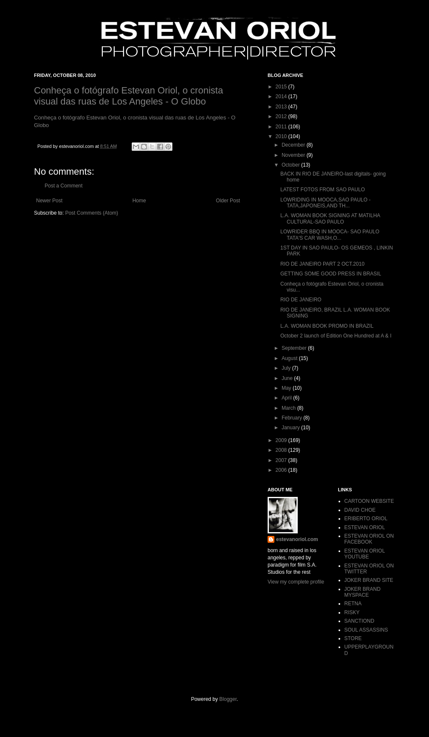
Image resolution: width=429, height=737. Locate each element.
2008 (282, 450)
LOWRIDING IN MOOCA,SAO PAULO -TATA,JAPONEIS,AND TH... (325, 203)
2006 (282, 470)
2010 (282, 136)
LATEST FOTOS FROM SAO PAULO (322, 190)
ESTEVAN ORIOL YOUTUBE (364, 554)
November (294, 155)
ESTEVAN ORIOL (364, 527)
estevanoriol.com (297, 539)
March (289, 408)
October (291, 165)
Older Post (228, 201)
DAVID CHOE (360, 510)
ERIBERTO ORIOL (366, 519)
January (291, 428)
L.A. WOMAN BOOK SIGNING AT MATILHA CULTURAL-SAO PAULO (330, 218)
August (290, 358)
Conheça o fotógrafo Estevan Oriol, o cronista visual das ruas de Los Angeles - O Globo (128, 96)
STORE (353, 638)
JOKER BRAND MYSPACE (362, 592)
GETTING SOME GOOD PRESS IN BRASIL (330, 274)
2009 (282, 440)
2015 (282, 87)
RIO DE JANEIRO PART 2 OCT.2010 (322, 264)
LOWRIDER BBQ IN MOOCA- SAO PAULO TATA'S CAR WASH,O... (329, 235)
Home (139, 201)
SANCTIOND (359, 621)
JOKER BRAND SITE (368, 580)
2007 (282, 460)
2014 (282, 96)
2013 (282, 107)
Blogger (228, 699)
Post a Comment (63, 186)
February (292, 418)
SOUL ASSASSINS (366, 630)
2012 (282, 116)
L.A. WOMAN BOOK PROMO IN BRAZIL (326, 326)
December (294, 145)
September (295, 348)
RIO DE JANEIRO (301, 300)
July (287, 368)
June (288, 378)
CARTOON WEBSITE (369, 501)
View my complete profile (296, 582)
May (287, 388)
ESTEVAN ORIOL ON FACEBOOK (369, 539)
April (287, 398)
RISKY (352, 612)
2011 (282, 127)
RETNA (353, 604)
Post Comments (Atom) (91, 213)
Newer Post (49, 201)
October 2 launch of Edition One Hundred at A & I (336, 336)
